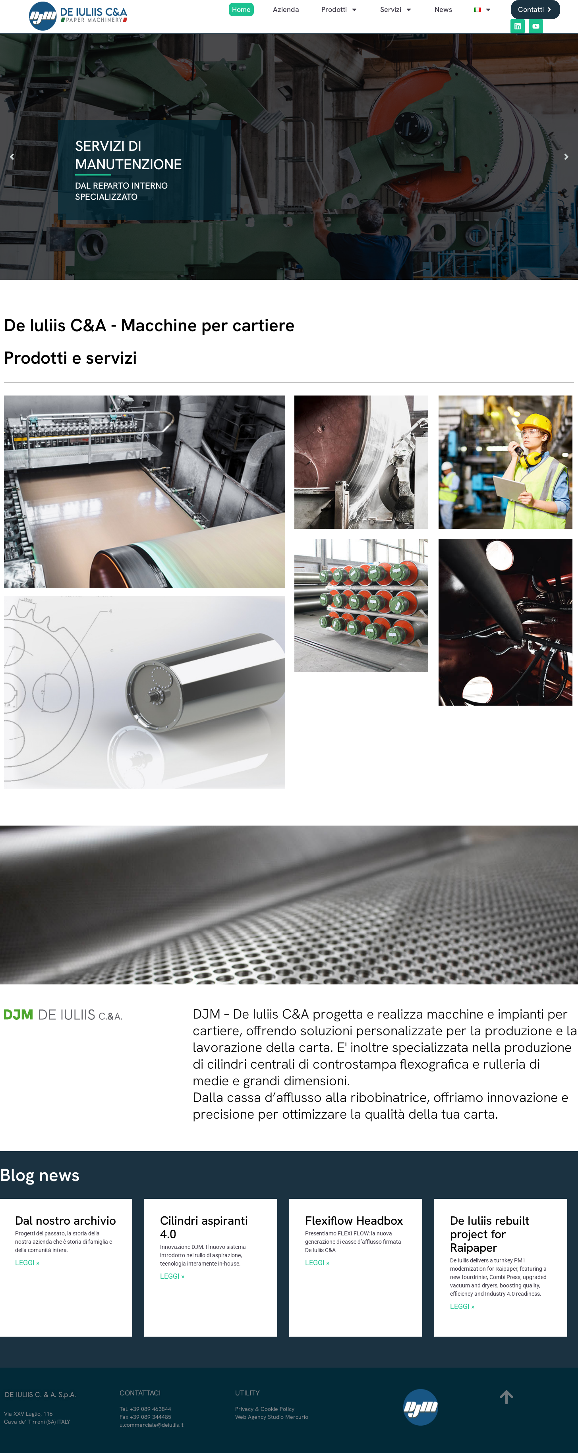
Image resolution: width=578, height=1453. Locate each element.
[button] (12, 157)
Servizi (396, 9)
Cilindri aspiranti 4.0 (204, 1227)
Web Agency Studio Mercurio (271, 1416)
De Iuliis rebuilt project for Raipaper (490, 1234)
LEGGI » (27, 1263)
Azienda (286, 9)
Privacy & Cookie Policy (264, 1408)
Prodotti (339, 9)
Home (241, 9)
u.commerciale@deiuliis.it (152, 1424)
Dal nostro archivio (65, 1220)
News (443, 9)
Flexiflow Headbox (354, 1220)
